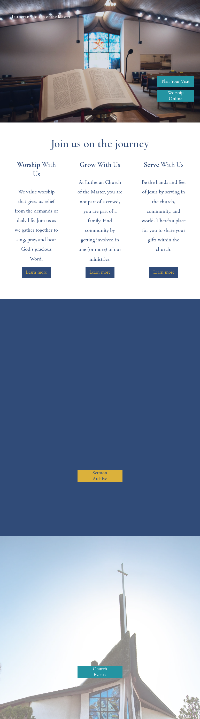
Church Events (100, 672)
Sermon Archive (100, 476)
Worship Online (175, 96)
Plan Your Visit (175, 81)
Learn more (36, 272)
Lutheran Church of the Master (41, 16)
